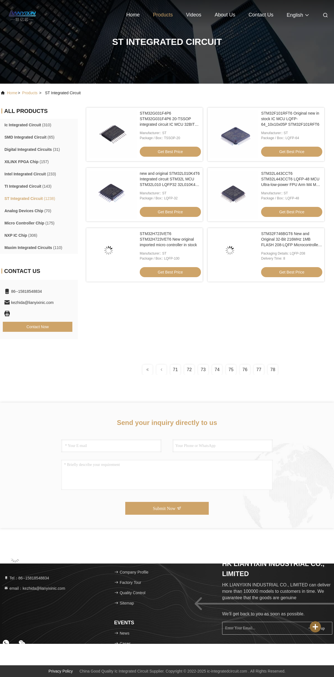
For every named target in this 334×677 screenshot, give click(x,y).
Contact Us (261, 15)
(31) (32, 149)
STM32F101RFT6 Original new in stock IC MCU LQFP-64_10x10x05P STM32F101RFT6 (290, 119)
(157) (26, 161)
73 (203, 369)
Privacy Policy (60, 671)
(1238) (29, 198)
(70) (27, 211)
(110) (33, 247)
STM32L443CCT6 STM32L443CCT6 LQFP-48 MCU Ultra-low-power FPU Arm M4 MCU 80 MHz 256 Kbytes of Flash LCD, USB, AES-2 (291, 184)
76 (244, 369)
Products (163, 15)
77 (258, 369)
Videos (194, 15)
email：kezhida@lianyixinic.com (34, 588)
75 (231, 369)
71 (175, 369)
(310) (27, 125)
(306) (20, 235)
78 (272, 369)
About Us (225, 15)
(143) (27, 186)
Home (133, 15)
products (30, 93)
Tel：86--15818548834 (26, 578)
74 (217, 369)
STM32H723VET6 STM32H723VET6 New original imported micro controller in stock (168, 239)
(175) (29, 223)
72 (189, 369)
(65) (29, 137)
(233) (30, 174)
